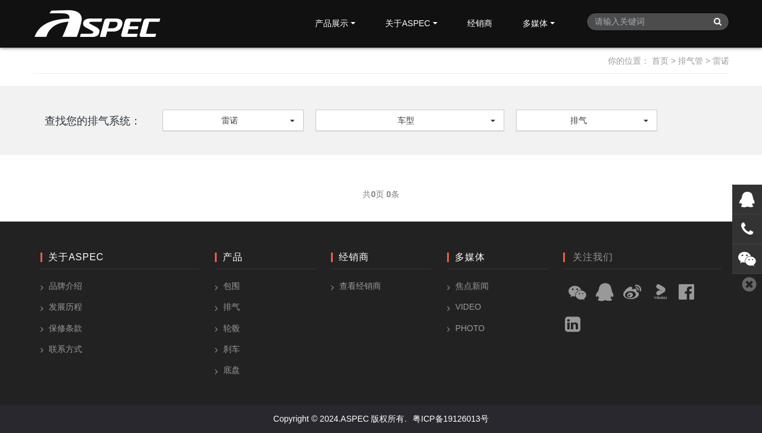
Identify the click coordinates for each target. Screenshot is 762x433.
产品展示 (331, 23)
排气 (578, 120)
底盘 (231, 370)
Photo (470, 328)
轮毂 (231, 328)
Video (468, 306)
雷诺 (721, 61)
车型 (406, 120)
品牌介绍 (65, 286)
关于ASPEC (407, 23)
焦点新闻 (472, 286)
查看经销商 (360, 286)
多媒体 (535, 23)
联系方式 (65, 349)
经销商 (479, 23)
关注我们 (593, 257)
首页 (660, 61)
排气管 (690, 61)
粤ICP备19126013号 (451, 418)
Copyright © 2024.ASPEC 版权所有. (340, 418)
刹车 (231, 349)
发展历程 (65, 306)
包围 (231, 286)
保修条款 (65, 328)
